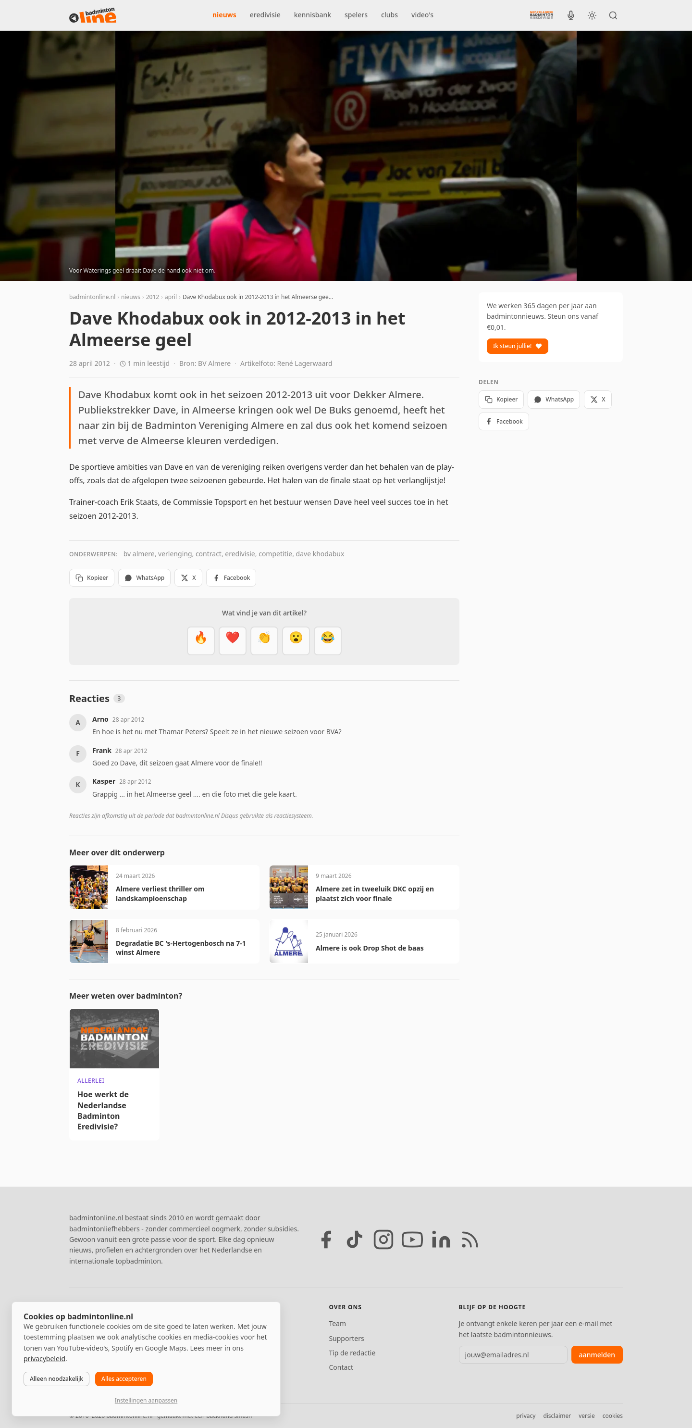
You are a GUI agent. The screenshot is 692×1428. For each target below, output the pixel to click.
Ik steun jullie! (517, 346)
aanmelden (597, 1354)
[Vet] (201, 640)
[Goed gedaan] (264, 640)
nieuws (224, 14)
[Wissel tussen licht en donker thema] (592, 15)
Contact (341, 1367)
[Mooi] (233, 640)
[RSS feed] (470, 1239)
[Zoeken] (613, 15)
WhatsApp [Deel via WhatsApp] (144, 578)
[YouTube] (412, 1239)
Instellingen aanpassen (146, 1400)
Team (337, 1323)
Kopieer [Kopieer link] (91, 578)
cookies (613, 1416)
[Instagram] (383, 1239)
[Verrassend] (296, 640)
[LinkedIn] (441, 1239)
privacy (525, 1416)
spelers (356, 14)
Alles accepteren (124, 1379)
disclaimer (557, 1416)
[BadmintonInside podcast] (571, 15)
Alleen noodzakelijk (56, 1379)
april (171, 297)
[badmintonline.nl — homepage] (92, 15)
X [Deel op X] (188, 578)
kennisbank (312, 14)
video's (422, 14)
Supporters (346, 1338)
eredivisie (265, 14)
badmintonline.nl (92, 297)
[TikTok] (354, 1239)
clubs (389, 14)
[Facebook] (325, 1239)
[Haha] (328, 640)
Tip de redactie (352, 1352)
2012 (152, 297)
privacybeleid (44, 1358)
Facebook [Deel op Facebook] (231, 578)
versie (586, 1416)
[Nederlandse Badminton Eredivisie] (542, 15)
